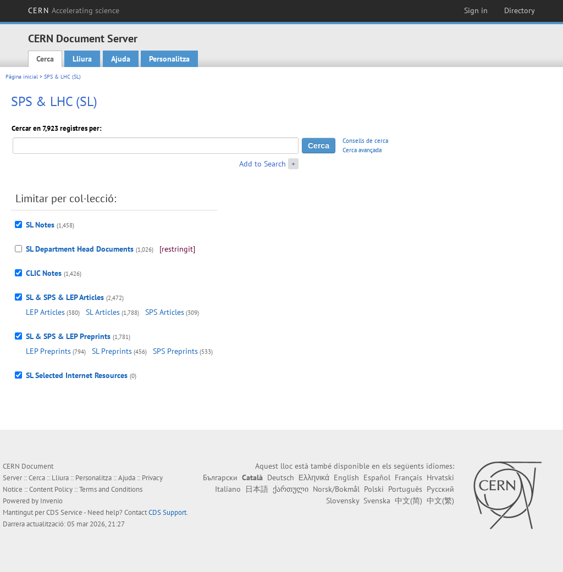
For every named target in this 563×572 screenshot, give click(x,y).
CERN (73, 10)
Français (408, 477)
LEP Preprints (48, 351)
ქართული (290, 489)
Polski (374, 489)
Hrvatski (440, 477)
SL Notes (40, 225)
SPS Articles (164, 312)
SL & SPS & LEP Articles (65, 297)
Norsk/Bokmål (336, 489)
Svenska (376, 501)
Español (376, 477)
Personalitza (169, 59)
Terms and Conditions (110, 489)
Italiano (228, 489)
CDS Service (64, 512)
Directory (519, 10)
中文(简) (408, 501)
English (346, 477)
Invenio (51, 501)
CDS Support (167, 512)
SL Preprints (112, 351)
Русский (440, 489)
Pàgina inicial (21, 76)
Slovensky (342, 501)
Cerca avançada (362, 150)
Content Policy (51, 489)
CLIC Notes (44, 273)
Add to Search (262, 164)
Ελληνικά (314, 477)
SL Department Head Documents (80, 249)
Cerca (45, 59)
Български (220, 477)
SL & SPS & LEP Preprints (68, 336)
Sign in (476, 10)
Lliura (82, 59)
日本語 (256, 489)
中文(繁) (440, 501)
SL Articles (103, 312)
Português (405, 489)
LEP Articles (45, 312)
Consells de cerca (365, 141)
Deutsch (280, 477)
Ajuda (120, 59)
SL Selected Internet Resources (77, 375)
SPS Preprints (175, 351)
